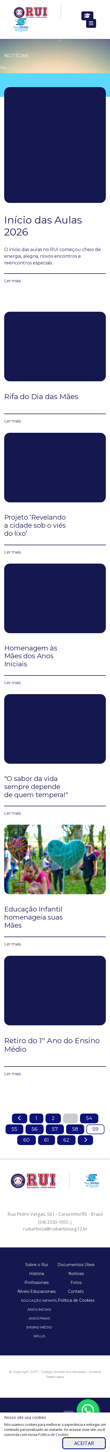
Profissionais (36, 1282)
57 (55, 1129)
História (36, 1273)
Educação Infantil (39, 1300)
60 (26, 1140)
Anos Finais (39, 1318)
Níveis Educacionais (37, 1291)
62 (66, 1140)
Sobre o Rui (36, 1264)
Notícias (76, 1273)
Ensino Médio (39, 1327)
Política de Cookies (76, 1300)
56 (35, 1129)
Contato (76, 1291)
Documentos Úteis (76, 1264)
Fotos (76, 1282)
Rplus (39, 1336)
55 (14, 1129)
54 (89, 1118)
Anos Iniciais (39, 1309)
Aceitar (84, 1443)
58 (75, 1129)
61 (46, 1140)
